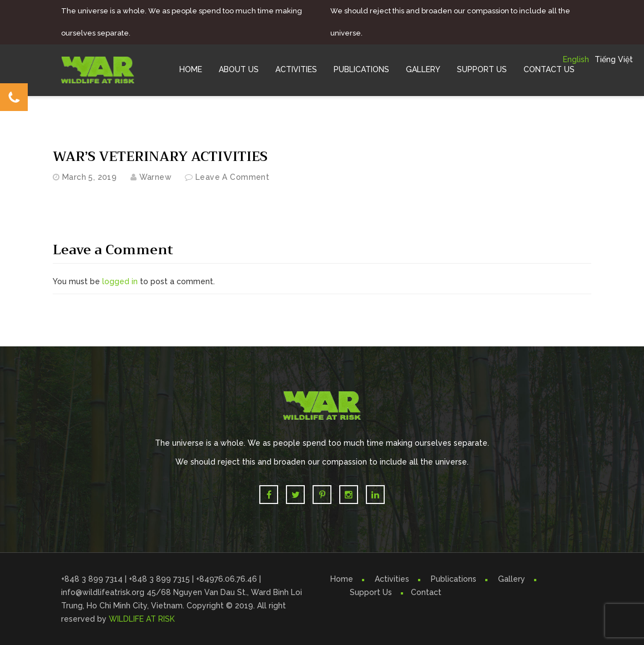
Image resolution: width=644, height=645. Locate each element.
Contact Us (549, 69)
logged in (120, 281)
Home (190, 69)
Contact (426, 592)
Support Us (482, 69)
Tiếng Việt (614, 59)
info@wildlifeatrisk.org (104, 592)
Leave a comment (232, 177)
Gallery (423, 69)
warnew (155, 177)
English (576, 59)
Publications (361, 69)
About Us (239, 69)
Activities (296, 69)
